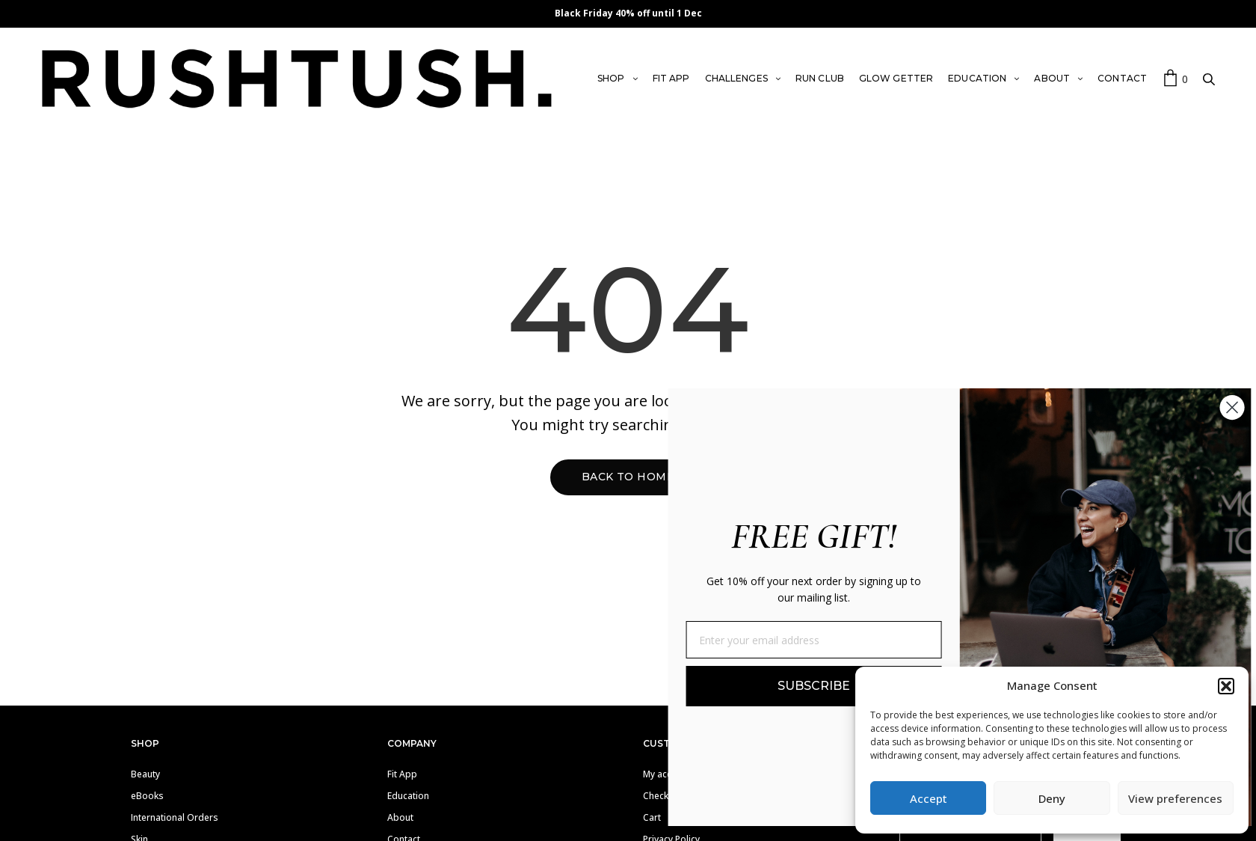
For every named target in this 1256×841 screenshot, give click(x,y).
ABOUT (1052, 78)
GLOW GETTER (896, 78)
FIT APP (671, 78)
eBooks (147, 795)
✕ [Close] (1240, 13)
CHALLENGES (736, 78)
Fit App (402, 774)
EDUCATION (977, 78)
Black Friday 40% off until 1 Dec (628, 13)
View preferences (1175, 798)
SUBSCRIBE (849, 686)
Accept (928, 798)
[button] (1226, 686)
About (400, 817)
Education (408, 795)
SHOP (610, 78)
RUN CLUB (819, 78)
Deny (1051, 798)
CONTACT (1122, 78)
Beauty (145, 774)
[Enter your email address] (850, 639)
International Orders (174, 817)
